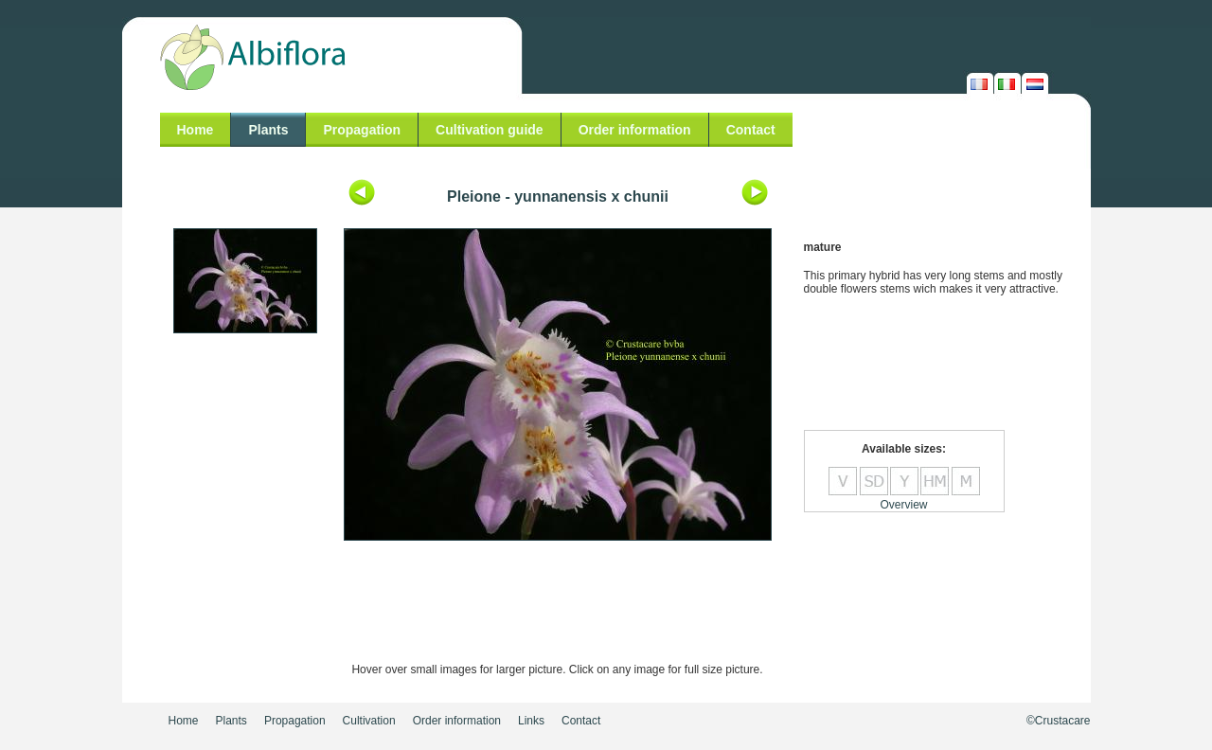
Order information (635, 129)
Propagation (362, 129)
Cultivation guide (490, 129)
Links (531, 720)
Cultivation (369, 720)
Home (195, 129)
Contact (750, 129)
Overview (903, 504)
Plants (268, 129)
